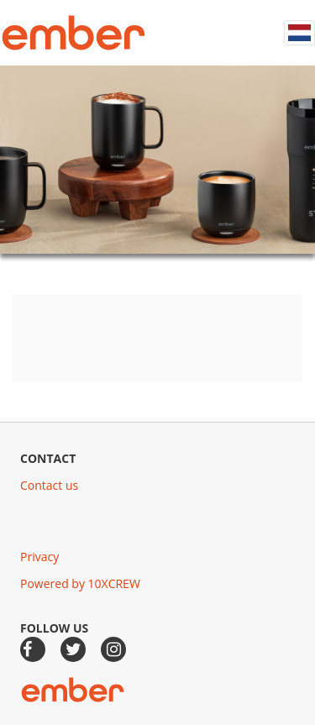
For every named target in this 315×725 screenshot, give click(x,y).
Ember (73, 32)
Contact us (49, 485)
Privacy (39, 557)
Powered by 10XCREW (80, 583)
